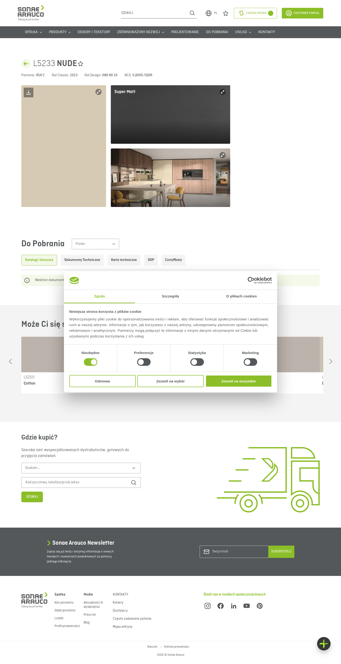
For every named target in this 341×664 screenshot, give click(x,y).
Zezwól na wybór (170, 381)
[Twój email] (231, 551)
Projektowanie (185, 32)
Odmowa (102, 381)
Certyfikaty (173, 260)
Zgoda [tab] (99, 296)
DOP (151, 260)
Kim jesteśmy (64, 603)
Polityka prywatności (176, 647)
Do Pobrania (217, 32)
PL (211, 13)
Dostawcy (120, 610)
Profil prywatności (67, 626)
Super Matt (124, 91)
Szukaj (32, 497)
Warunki (152, 647)
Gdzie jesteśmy (65, 610)
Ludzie (58, 618)
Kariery (118, 602)
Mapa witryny (122, 626)
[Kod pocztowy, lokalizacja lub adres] (74, 482)
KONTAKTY (266, 32)
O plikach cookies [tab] (241, 296)
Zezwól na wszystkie (238, 381)
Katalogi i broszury (39, 260)
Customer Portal (302, 13)
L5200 (29, 377)
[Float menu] (324, 644)
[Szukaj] (154, 13)
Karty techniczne (124, 260)
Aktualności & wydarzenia (93, 605)
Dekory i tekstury (94, 32)
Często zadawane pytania (132, 618)
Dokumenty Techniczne (82, 260)
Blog (87, 622)
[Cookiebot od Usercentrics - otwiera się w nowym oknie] (251, 280)
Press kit (90, 615)
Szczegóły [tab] (170, 296)
